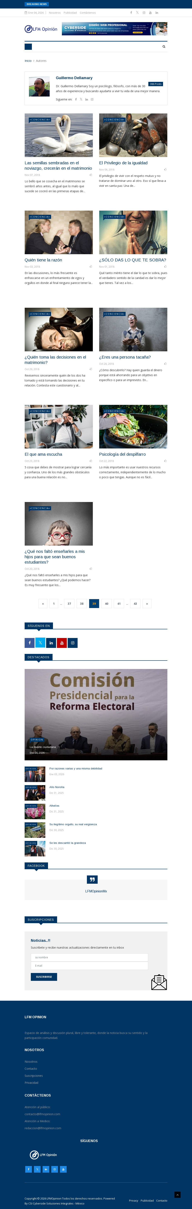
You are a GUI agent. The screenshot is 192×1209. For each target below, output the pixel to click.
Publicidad (70, 12)
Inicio (28, 61)
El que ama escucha (43, 454)
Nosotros (55, 12)
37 (69, 604)
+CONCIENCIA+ (40, 119)
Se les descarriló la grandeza (67, 842)
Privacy (133, 1200)
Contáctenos (88, 12)
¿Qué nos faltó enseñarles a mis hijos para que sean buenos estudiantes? (55, 556)
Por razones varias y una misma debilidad (75, 768)
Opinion (37, 739)
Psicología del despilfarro (122, 454)
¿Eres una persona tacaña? (125, 357)
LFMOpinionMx (96, 891)
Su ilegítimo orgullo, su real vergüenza (73, 824)
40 (106, 604)
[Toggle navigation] (28, 47)
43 (135, 604)
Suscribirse (44, 977)
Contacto (161, 1200)
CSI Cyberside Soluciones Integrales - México (56, 1203)
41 (119, 604)
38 (81, 604)
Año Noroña (56, 787)
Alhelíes (54, 805)
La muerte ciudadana (43, 747)
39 (94, 604)
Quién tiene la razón (43, 260)
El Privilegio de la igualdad (123, 163)
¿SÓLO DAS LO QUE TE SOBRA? (132, 260)
